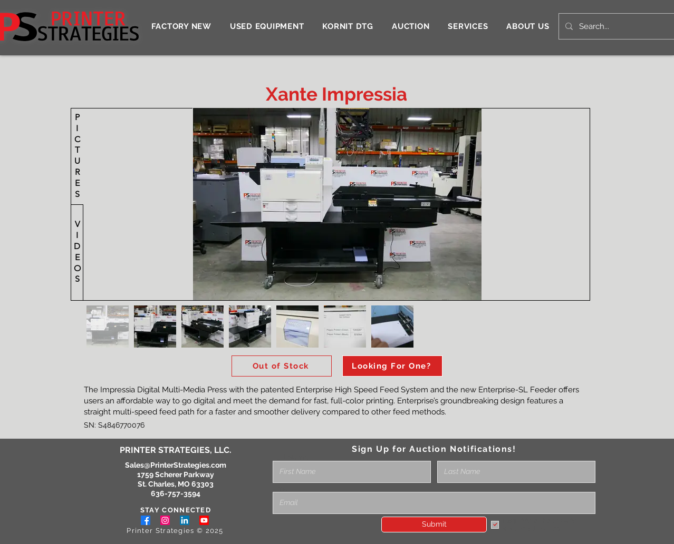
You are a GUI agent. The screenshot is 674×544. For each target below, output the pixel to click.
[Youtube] (204, 520)
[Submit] (434, 524)
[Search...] (616, 26)
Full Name (291, 457)
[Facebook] (145, 520)
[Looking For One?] (392, 366)
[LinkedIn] (184, 520)
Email (282, 488)
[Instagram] (165, 520)
